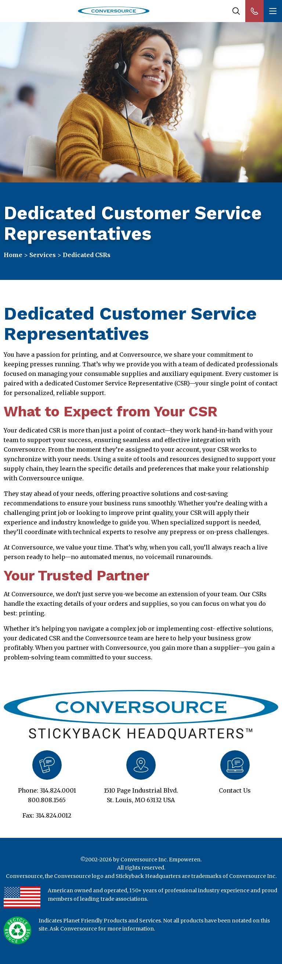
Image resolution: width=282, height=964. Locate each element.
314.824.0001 (58, 790)
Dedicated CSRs (87, 255)
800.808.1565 (47, 800)
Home (13, 255)
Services (42, 255)
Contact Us (235, 790)
